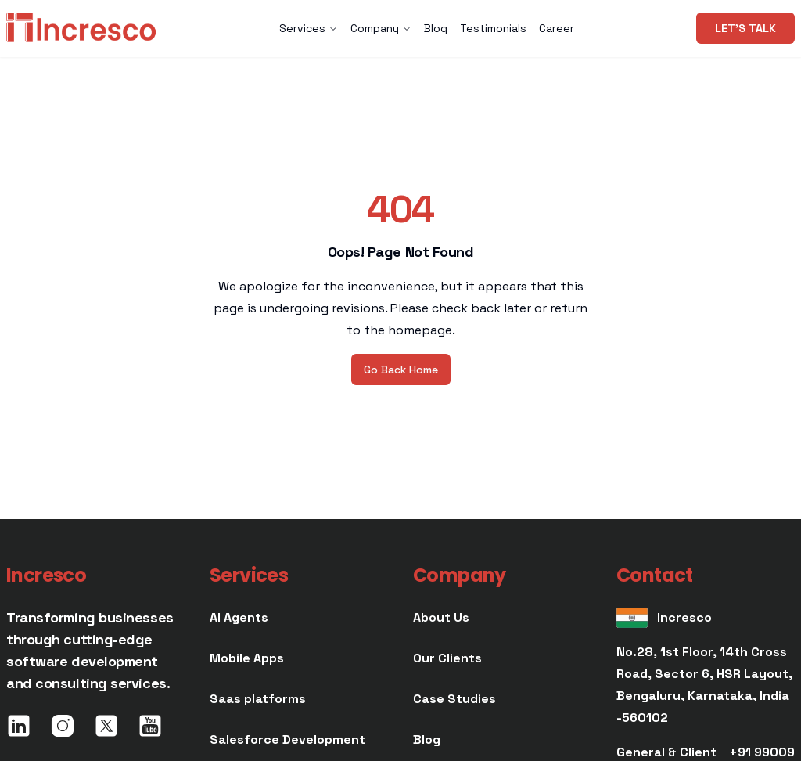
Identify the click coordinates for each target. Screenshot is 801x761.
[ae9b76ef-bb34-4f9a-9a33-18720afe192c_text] (258, 699)
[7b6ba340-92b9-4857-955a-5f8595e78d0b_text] (454, 699)
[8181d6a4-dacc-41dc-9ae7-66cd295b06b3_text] (441, 618)
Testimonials (493, 28)
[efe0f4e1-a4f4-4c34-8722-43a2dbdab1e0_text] (447, 658)
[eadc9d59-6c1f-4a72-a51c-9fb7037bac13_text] (247, 658)
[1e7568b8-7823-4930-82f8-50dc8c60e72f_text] (287, 740)
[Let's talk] (745, 28)
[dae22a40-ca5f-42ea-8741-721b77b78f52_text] (239, 618)
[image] (81, 28)
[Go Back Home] (401, 369)
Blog (435, 28)
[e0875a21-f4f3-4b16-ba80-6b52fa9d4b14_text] (426, 740)
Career (556, 28)
